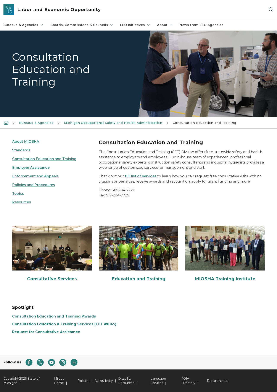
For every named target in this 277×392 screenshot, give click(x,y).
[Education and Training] (138, 254)
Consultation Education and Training (204, 123)
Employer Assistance (31, 167)
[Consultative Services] (52, 254)
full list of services (140, 176)
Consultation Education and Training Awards (54, 316)
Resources (21, 202)
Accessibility (104, 381)
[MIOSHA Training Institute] (225, 254)
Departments (217, 381)
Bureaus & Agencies (23, 25)
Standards (21, 150)
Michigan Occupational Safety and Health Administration (113, 123)
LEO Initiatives (135, 25)
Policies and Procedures (33, 185)
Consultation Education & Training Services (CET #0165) (64, 324)
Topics (18, 193)
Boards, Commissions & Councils (81, 25)
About (165, 25)
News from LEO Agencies (202, 25)
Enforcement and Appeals (35, 176)
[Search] (271, 9)
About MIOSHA (25, 141)
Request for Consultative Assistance (46, 332)
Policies (83, 381)
